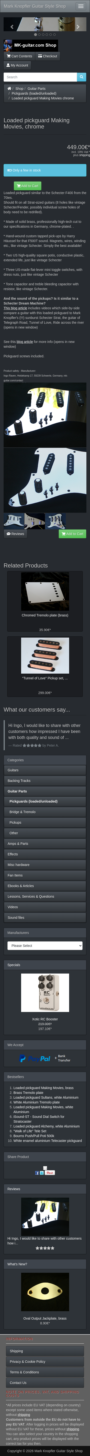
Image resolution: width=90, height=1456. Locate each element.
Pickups (14, 822)
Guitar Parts (37, 89)
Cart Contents (19, 56)
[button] (10, 24)
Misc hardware (19, 865)
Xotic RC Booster (45, 1019)
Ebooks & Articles (21, 886)
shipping (84, 155)
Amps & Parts (18, 844)
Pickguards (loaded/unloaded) (34, 93)
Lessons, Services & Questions (31, 896)
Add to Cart (27, 186)
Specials (13, 965)
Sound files (16, 918)
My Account (17, 65)
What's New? (17, 1264)
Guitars (13, 770)
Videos (13, 907)
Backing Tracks (19, 781)
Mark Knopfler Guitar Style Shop (35, 6)
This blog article (15, 308)
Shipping (16, 1351)
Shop (20, 89)
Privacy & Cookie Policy (27, 1362)
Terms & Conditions (24, 1372)
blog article (25, 342)
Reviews (15, 534)
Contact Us (18, 1383)
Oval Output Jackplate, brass (45, 1318)
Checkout (47, 56)
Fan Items (15, 875)
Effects (13, 854)
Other (13, 833)
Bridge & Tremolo (22, 812)
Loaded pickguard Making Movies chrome (43, 98)
